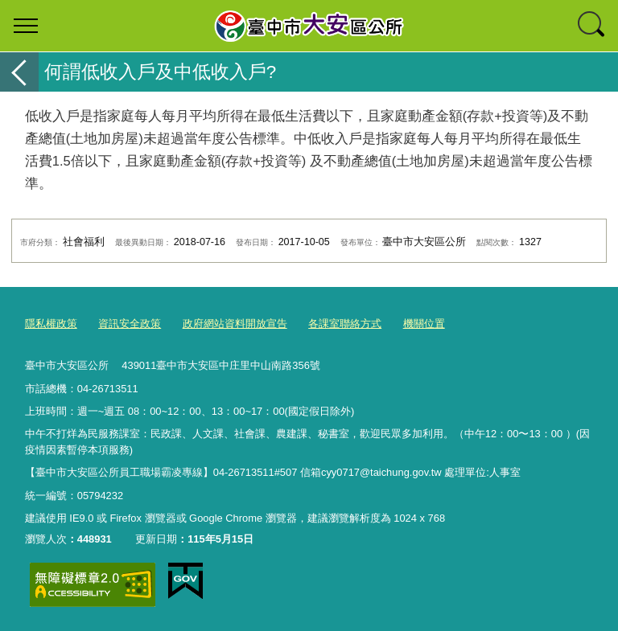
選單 (26, 25)
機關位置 (424, 324)
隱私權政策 (51, 324)
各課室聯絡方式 (344, 324)
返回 (19, 72)
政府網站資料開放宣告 (235, 324)
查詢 (592, 25)
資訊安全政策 (129, 324)
